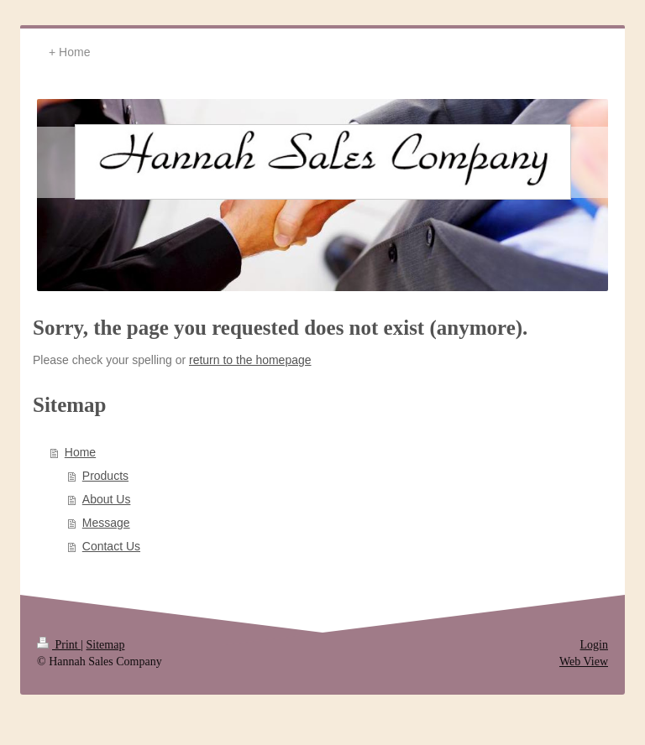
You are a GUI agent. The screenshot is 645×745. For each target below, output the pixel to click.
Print (59, 644)
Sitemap (106, 644)
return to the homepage (250, 360)
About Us (106, 499)
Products (105, 475)
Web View (583, 661)
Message (106, 522)
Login (594, 644)
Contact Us (111, 546)
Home (80, 452)
